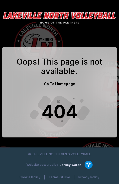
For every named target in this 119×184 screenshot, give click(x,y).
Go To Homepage (59, 84)
